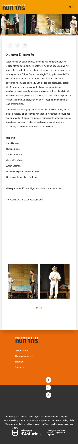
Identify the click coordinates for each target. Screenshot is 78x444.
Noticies (19, 361)
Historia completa (24, 356)
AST (72, 7)
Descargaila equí (35, 199)
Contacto (19, 367)
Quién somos (21, 350)
